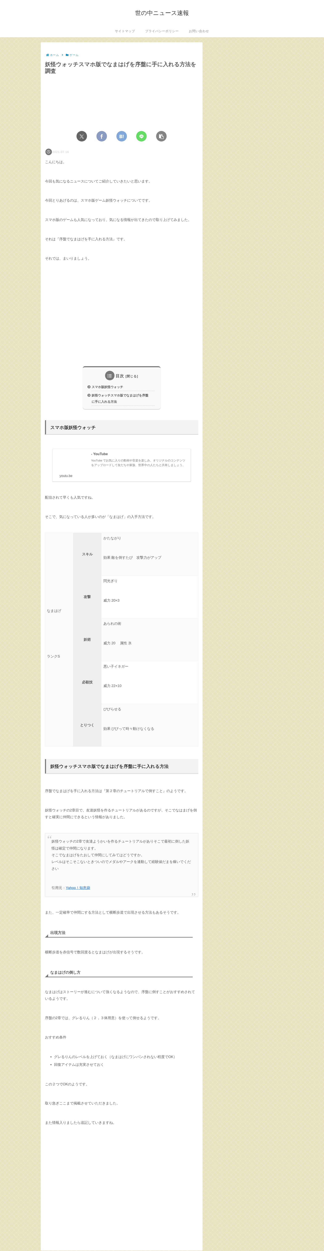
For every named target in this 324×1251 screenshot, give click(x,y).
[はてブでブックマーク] (121, 136)
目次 (120, 376)
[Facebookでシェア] (101, 136)
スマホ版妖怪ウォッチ (107, 387)
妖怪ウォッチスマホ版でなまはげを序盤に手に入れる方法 (118, 399)
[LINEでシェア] (141, 136)
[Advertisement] (121, 317)
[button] (161, 136)
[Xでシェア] (81, 136)
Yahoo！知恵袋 (78, 888)
